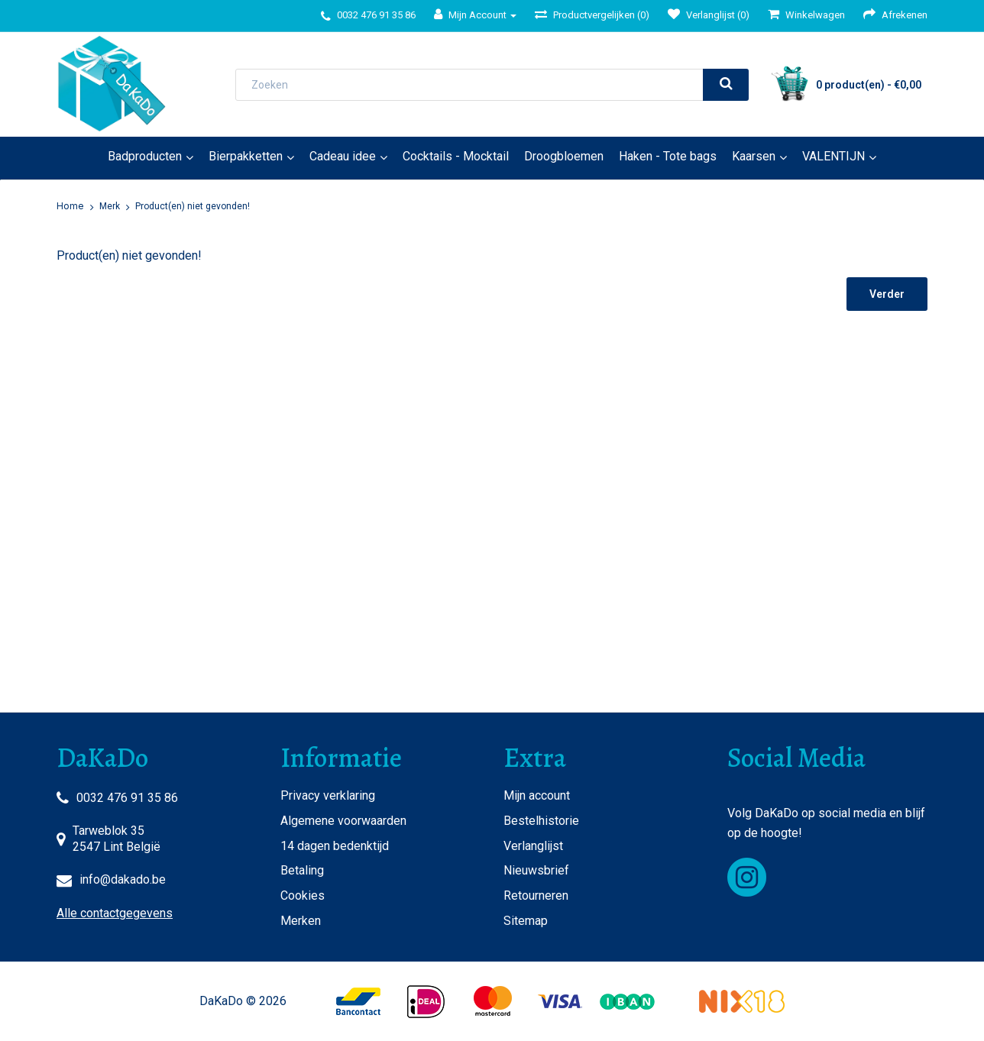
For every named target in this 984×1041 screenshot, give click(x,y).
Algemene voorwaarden (343, 820)
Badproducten (145, 156)
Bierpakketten (246, 156)
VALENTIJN (833, 156)
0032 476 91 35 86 (127, 797)
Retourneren (535, 895)
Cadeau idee (342, 156)
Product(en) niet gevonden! (192, 206)
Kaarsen (753, 156)
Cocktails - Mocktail (456, 156)
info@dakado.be (122, 879)
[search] (726, 85)
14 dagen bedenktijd (334, 846)
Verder (887, 294)
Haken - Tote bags (668, 156)
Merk (109, 206)
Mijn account (536, 795)
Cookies (302, 895)
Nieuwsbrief (536, 870)
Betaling (302, 870)
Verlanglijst (533, 846)
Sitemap (525, 920)
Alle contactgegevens (115, 913)
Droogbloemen (564, 156)
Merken (300, 920)
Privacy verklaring (327, 795)
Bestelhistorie (541, 820)
